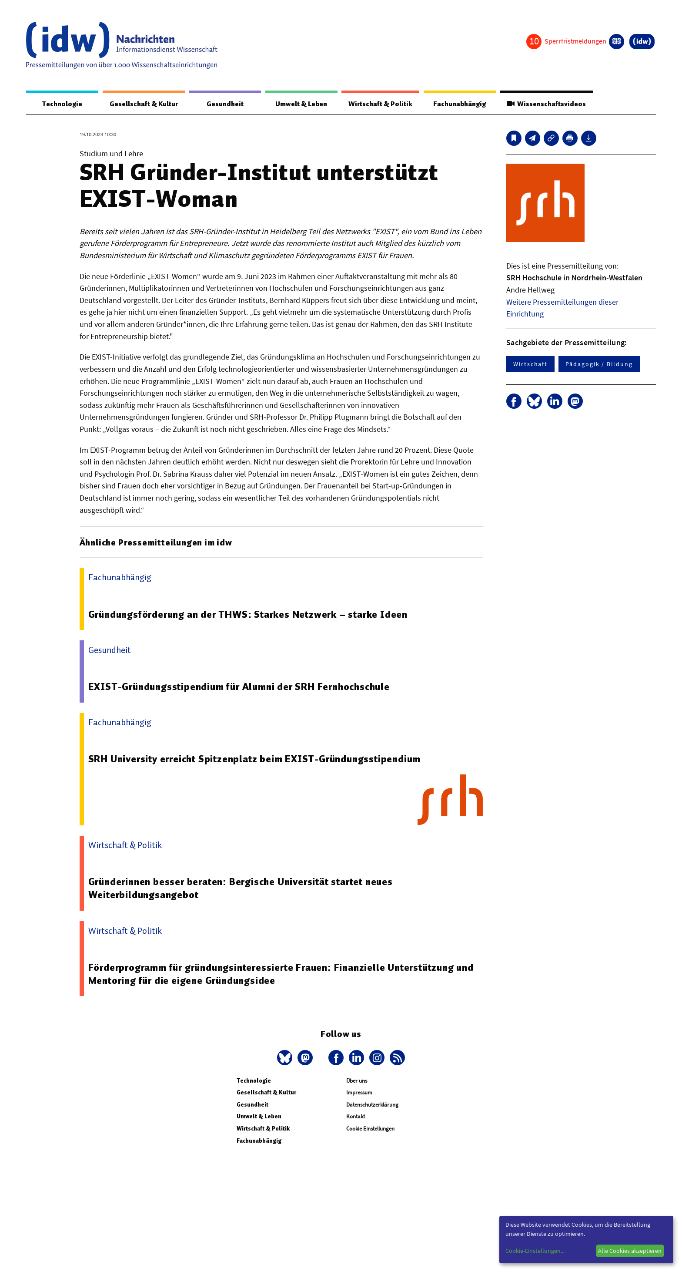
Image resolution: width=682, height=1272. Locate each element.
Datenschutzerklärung (372, 1104)
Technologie (62, 104)
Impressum (359, 1092)
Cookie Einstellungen (370, 1128)
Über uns (356, 1080)
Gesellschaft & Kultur (144, 104)
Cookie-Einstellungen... (535, 1251)
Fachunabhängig (459, 104)
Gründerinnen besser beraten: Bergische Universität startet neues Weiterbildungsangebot (240, 888)
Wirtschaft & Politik (380, 104)
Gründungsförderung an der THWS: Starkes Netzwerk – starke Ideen (248, 614)
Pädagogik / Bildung (598, 364)
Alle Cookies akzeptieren (630, 1251)
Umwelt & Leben (301, 104)
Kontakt (355, 1116)
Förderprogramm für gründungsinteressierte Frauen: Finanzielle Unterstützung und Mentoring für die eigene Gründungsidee (281, 974)
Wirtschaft (530, 364)
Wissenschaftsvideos (546, 104)
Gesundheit (225, 104)
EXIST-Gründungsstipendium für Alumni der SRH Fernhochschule (239, 686)
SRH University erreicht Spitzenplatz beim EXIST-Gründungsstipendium (254, 758)
